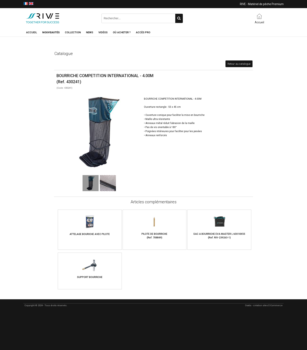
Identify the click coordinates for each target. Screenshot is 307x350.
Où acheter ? (122, 32)
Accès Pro (143, 32)
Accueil (31, 32)
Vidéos (103, 32)
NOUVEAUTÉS (51, 32)
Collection (73, 32)
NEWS (89, 32)
